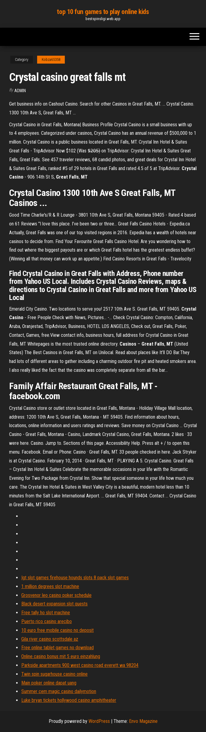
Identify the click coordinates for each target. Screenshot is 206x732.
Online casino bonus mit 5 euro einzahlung (60, 656)
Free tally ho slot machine (45, 612)
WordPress (99, 721)
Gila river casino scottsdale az (49, 639)
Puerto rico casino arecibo (46, 621)
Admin (20, 90)
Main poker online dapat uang (48, 683)
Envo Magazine (143, 721)
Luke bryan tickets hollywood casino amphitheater (68, 700)
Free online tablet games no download (57, 647)
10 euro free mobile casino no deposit (57, 630)
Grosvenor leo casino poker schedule (56, 595)
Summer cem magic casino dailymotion (58, 691)
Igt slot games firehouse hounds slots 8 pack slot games (75, 577)
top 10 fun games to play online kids (103, 12)
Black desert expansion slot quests (54, 604)
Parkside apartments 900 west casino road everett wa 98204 (79, 665)
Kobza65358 (51, 60)
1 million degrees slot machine (50, 586)
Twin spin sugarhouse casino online (54, 674)
